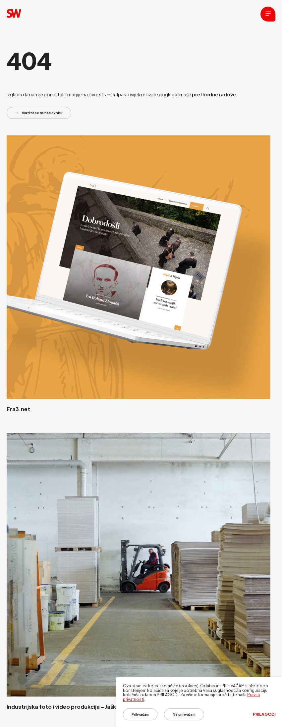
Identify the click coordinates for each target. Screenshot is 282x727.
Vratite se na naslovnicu (39, 113)
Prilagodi (264, 714)
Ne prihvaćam (184, 714)
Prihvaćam (140, 714)
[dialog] (199, 702)
